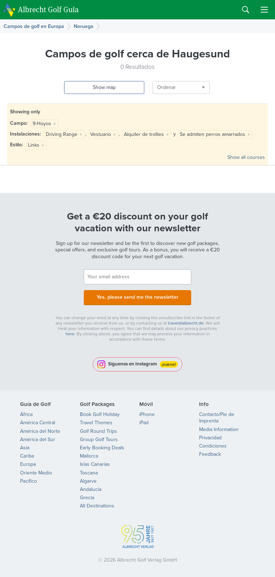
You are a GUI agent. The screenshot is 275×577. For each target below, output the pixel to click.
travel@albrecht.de (186, 322)
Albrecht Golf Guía (48, 9)
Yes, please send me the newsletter (137, 297)
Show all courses (246, 157)
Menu (264, 9)
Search (245, 9)
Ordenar (154, 87)
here (70, 333)
